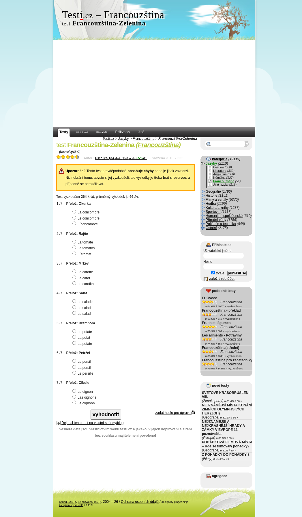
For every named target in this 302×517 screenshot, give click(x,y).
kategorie (219, 159)
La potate (83, 344)
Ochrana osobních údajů (140, 502)
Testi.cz (108, 139)
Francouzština (143, 139)
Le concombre (87, 218)
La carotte (83, 272)
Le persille (83, 373)
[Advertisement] (154, 83)
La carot (82, 278)
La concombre (87, 212)
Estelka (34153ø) (121, 158)
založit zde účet (222, 279)
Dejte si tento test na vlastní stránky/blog (92, 423)
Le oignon (83, 392)
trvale (217, 273)
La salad (82, 308)
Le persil (82, 362)
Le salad (82, 314)
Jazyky (123, 139)
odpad (67, 501)
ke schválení (89, 501)
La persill (82, 368)
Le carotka (84, 284)
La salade (83, 302)
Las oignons (85, 397)
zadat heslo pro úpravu (175, 413)
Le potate (83, 332)
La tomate (83, 242)
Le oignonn (84, 403)
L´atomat (82, 254)
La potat (82, 338)
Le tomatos (84, 248)
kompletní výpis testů (71, 505)
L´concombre (86, 224)
